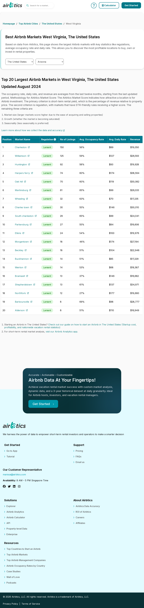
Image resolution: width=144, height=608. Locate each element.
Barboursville (23, 301)
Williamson (22, 155)
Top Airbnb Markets (17, 554)
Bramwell (21, 276)
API (8, 523)
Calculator (109, 5)
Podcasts (11, 582)
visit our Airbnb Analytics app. (62, 331)
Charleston (22, 147)
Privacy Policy (10, 603)
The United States (52, 23)
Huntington (22, 164)
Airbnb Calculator (15, 517)
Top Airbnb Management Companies (26, 560)
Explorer (11, 506)
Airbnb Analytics (15, 511)
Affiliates (80, 523)
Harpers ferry (24, 173)
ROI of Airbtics (83, 511)
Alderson (21, 310)
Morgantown (23, 241)
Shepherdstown (25, 284)
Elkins (19, 233)
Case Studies (13, 571)
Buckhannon (23, 258)
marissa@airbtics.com (14, 474)
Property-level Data (16, 528)
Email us (80, 462)
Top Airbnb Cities (28, 23)
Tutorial (10, 456)
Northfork (22, 293)
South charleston (26, 216)
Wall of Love (13, 577)
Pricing (79, 450)
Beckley (20, 250)
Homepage (9, 23)
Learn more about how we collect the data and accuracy (33, 130)
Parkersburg (23, 224)
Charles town (23, 207)
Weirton (20, 267)
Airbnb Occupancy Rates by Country (25, 565)
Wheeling (21, 198)
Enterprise (11, 534)
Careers (80, 517)
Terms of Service (31, 603)
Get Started (131, 5)
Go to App (11, 450)
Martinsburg (23, 190)
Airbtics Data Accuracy (88, 506)
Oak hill (20, 181)
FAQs (78, 456)
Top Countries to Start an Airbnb (23, 549)
